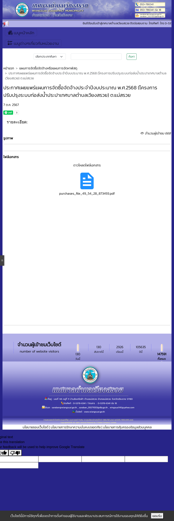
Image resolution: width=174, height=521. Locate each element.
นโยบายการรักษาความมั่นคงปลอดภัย (76, 427)
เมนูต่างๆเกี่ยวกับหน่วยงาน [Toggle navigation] (33, 43)
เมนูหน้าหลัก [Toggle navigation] (21, 32)
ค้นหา (132, 56)
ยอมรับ (157, 515)
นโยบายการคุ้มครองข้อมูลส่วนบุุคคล (127, 427)
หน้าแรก (8, 68)
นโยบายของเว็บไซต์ (35, 427)
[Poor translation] (15, 453)
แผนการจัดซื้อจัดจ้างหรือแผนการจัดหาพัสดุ (48, 68)
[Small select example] (50, 56)
